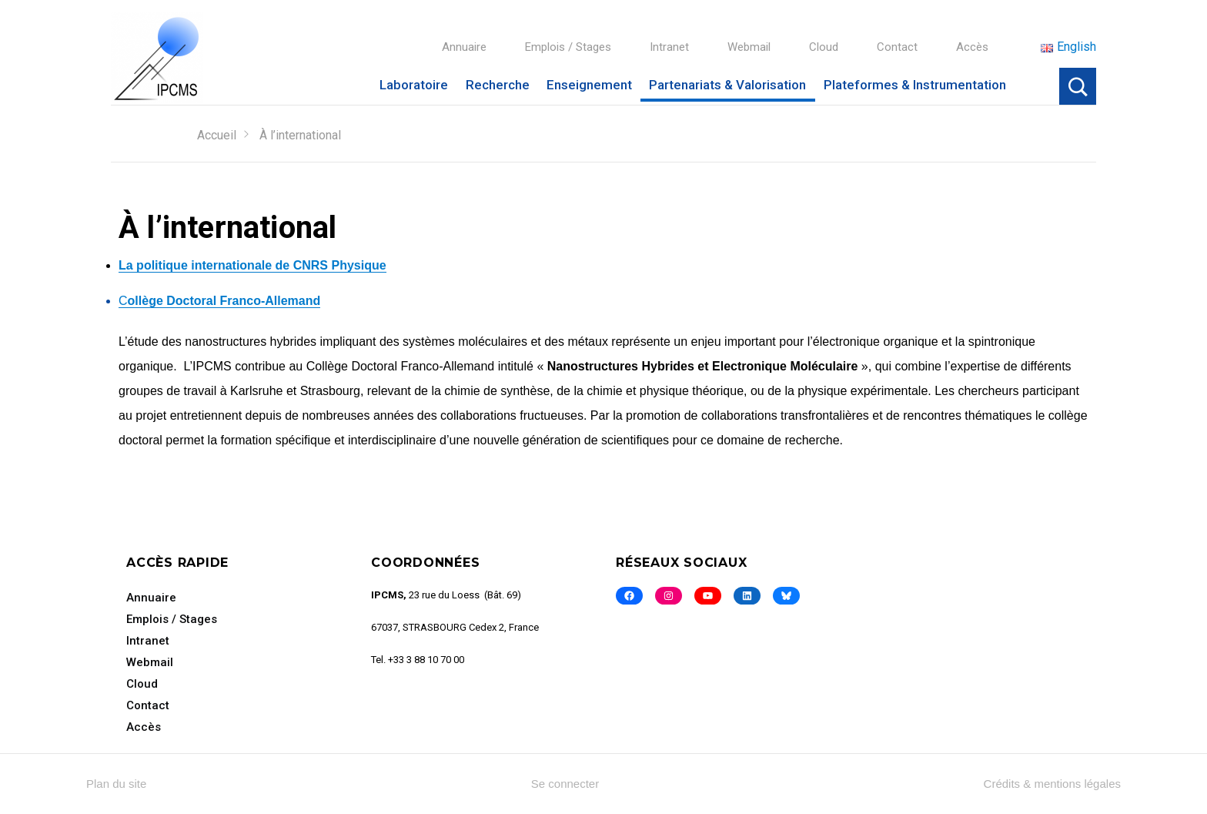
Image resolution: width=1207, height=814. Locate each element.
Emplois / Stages (568, 47)
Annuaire (464, 47)
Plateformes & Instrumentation (915, 84)
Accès (972, 47)
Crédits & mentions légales (1052, 783)
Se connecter (565, 783)
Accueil (216, 135)
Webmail (749, 47)
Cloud (823, 47)
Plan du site (116, 783)
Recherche (498, 84)
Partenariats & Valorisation (727, 84)
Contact (897, 47)
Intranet (669, 47)
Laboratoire (413, 84)
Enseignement (589, 84)
